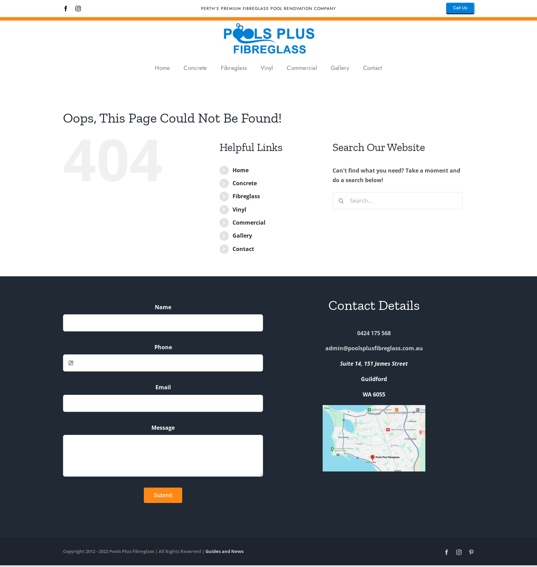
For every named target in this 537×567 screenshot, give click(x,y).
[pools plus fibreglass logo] (268, 23)
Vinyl (239, 209)
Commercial (249, 222)
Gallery (242, 235)
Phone (163, 347)
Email (163, 387)
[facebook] (65, 8)
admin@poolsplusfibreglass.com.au (374, 348)
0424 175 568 (374, 333)
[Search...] (398, 200)
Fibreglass (246, 196)
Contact (243, 249)
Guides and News (224, 551)
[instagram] (78, 8)
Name (163, 307)
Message (163, 427)
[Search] (341, 200)
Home (241, 170)
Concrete (245, 183)
